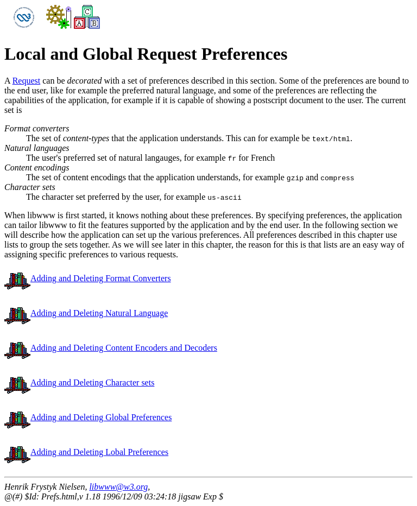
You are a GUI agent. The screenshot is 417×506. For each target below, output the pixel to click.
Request (26, 80)
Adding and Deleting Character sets (79, 382)
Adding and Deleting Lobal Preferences (86, 452)
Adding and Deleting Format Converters (87, 278)
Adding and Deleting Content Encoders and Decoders (110, 347)
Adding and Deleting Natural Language (86, 313)
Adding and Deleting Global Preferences (88, 417)
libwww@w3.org (118, 486)
